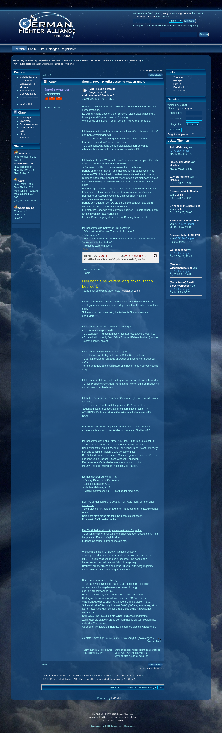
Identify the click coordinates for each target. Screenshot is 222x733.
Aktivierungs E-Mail (144, 16)
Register (125, 290)
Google (177, 80)
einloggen (165, 13)
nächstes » (158, 70)
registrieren (184, 13)
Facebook (179, 87)
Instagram (179, 90)
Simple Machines (125, 714)
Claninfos (25, 121)
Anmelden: (176, 112)
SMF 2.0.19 (97, 714)
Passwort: (176, 118)
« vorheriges (146, 70)
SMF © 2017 (110, 714)
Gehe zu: (115, 687)
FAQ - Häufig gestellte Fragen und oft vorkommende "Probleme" (98, 92)
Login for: (176, 124)
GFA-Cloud (26, 103)
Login (137, 290)
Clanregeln (26, 117)
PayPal (177, 83)
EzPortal (116, 698)
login (178, 108)
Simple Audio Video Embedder (103, 717)
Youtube (178, 77)
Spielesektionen (29, 124)
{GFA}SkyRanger (57, 89)
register (189, 108)
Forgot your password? (180, 134)
